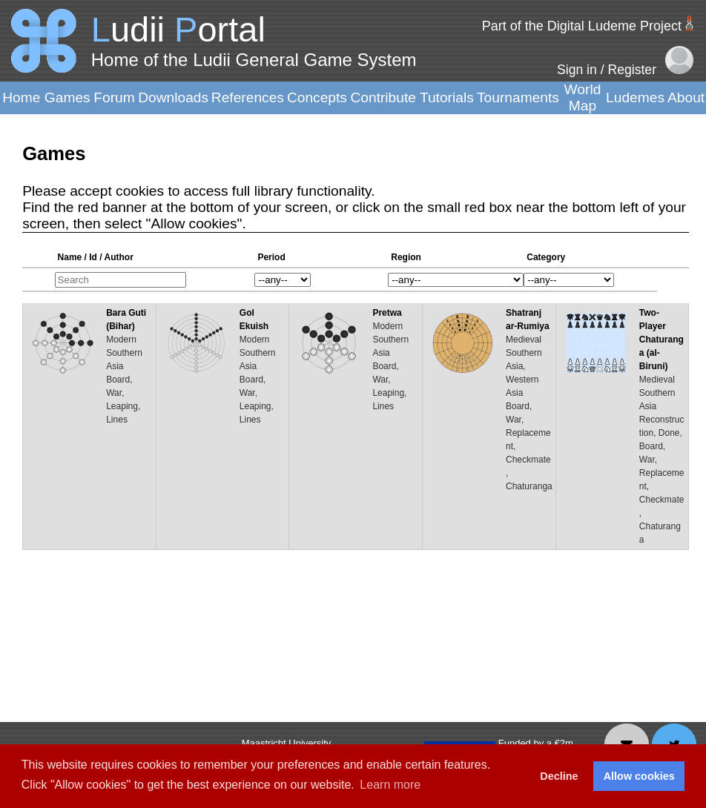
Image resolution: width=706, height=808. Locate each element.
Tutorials (447, 97)
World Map (582, 97)
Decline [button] (559, 776)
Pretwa (386, 313)
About (686, 97)
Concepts (317, 97)
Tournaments (518, 97)
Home (21, 97)
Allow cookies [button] (639, 776)
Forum (113, 97)
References (247, 97)
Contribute (383, 97)
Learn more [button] (390, 784)
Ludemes (635, 97)
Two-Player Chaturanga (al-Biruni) (661, 339)
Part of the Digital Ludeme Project (582, 26)
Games (67, 97)
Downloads (173, 97)
